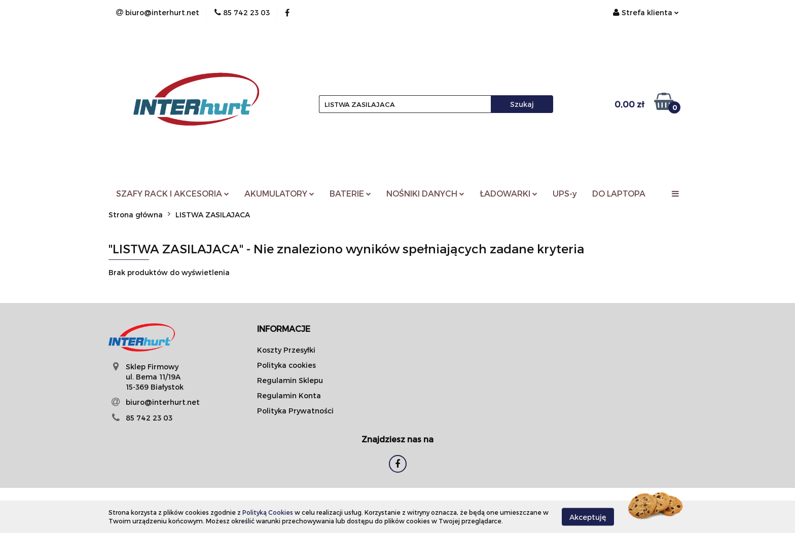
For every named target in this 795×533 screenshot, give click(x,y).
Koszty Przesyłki (286, 350)
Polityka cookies (286, 365)
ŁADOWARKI (508, 193)
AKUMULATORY (279, 193)
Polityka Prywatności (295, 410)
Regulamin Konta (289, 395)
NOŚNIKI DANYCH (425, 193)
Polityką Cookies (267, 512)
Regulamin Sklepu (290, 380)
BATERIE (350, 193)
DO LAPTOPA (618, 193)
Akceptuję (587, 516)
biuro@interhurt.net (163, 402)
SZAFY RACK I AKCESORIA (172, 193)
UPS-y (565, 193)
